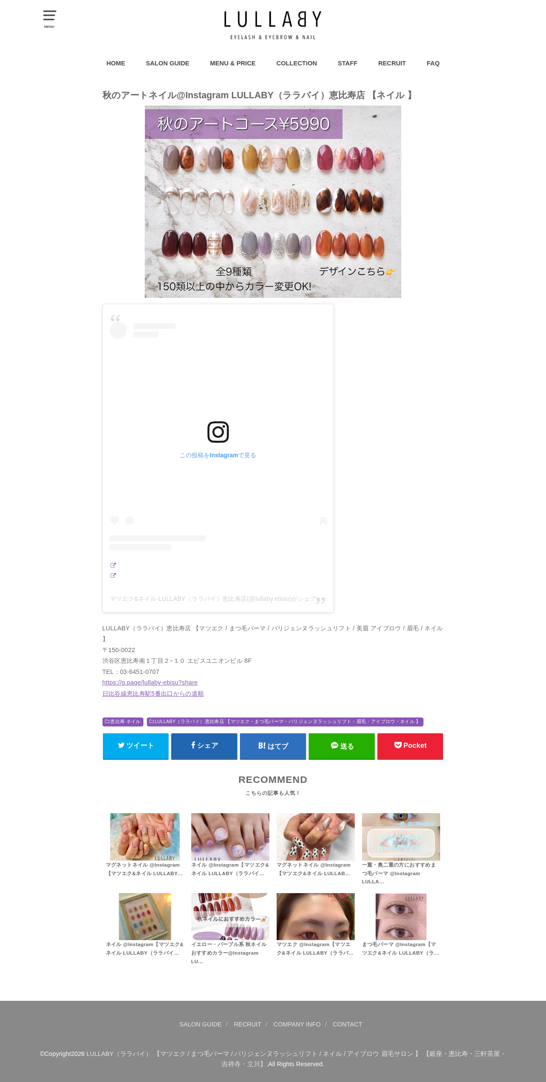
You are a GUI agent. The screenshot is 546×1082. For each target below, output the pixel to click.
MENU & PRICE (233, 63)
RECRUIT (392, 63)
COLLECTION (296, 63)
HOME (115, 63)
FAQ (433, 63)
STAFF (347, 63)
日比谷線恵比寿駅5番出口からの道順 (153, 693)
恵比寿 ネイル (125, 721)
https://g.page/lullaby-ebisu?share (150, 682)
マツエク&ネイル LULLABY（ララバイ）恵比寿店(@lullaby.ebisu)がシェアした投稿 (225, 598)
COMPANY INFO (297, 1024)
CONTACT (347, 1024)
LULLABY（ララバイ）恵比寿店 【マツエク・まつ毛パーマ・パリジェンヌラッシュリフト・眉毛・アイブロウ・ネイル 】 (287, 721)
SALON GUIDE (168, 63)
